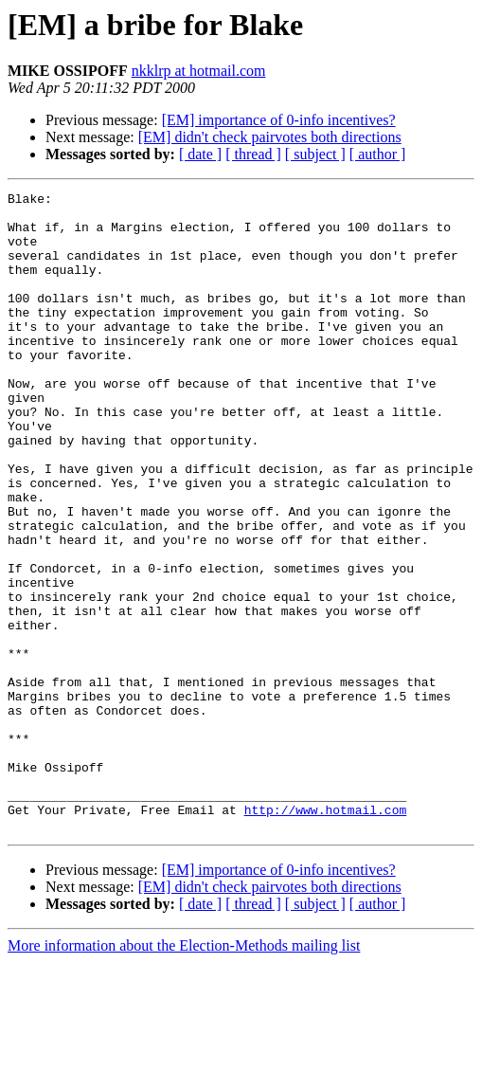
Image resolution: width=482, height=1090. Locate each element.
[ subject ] (315, 154)
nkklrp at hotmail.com (199, 71)
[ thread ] (253, 154)
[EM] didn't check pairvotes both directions (270, 137)
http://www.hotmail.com (325, 934)
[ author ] (377, 154)
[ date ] (200, 154)
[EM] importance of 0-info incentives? (279, 120)
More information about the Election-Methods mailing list (184, 1073)
